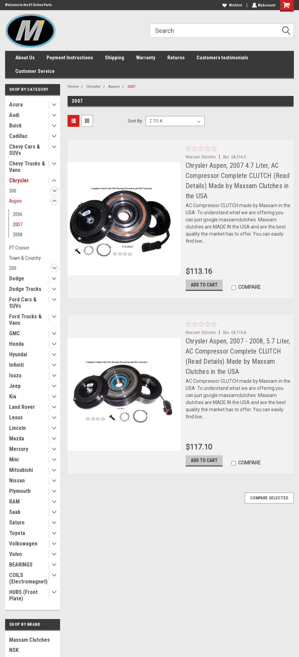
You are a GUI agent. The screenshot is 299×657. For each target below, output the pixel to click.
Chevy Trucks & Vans (27, 166)
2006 (17, 214)
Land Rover (22, 407)
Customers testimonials (222, 58)
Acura (16, 104)
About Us (25, 58)
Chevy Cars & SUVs (24, 149)
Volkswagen (23, 543)
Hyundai (18, 354)
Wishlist (231, 5)
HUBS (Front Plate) (23, 595)
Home (73, 86)
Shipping (114, 58)
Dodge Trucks (25, 289)
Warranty (145, 58)
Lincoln (17, 428)
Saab (14, 512)
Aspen (15, 201)
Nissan (17, 480)
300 (12, 191)
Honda (16, 344)
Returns (176, 58)
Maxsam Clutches (29, 640)
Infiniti (16, 365)
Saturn (16, 522)
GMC (14, 333)
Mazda (16, 438)
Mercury (18, 449)
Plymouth (20, 491)
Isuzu (15, 375)
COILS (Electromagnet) (28, 578)
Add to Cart (204, 286)
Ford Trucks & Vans (25, 319)
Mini (14, 459)
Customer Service (35, 71)
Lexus (16, 417)
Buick (15, 125)
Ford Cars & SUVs (23, 302)
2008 (17, 235)
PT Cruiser (19, 248)
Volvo (15, 554)
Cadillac (18, 136)
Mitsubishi (21, 470)
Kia (12, 396)
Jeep (15, 386)
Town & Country (25, 258)
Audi (14, 115)
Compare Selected (269, 501)
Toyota (17, 533)
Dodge (16, 278)
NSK (14, 650)
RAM (14, 501)
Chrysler (19, 180)
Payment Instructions (69, 58)
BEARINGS (21, 564)
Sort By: (135, 120)
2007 (17, 224)
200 (12, 268)
